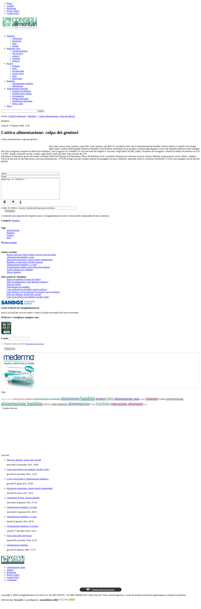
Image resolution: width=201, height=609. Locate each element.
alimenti (16, 61)
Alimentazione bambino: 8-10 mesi (22, 530)
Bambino (11, 81)
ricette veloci (18, 73)
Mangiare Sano (13, 48)
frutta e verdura (7, 403)
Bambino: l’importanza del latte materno (25, 266)
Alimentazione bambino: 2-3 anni (22, 269)
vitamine (16, 58)
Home (9, 3)
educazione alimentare (127, 408)
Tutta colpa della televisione (19, 540)
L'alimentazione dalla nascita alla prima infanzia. (28, 271)
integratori (17, 41)
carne (142, 403)
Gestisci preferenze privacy (100, 593)
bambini (88, 402)
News (9, 106)
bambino (10, 237)
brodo (92, 408)
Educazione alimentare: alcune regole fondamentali (30, 264)
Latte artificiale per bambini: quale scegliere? (27, 293)
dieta (14, 43)
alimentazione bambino (22, 83)
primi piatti (17, 78)
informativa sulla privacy (34, 348)
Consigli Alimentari (17, 116)
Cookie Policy (13, 13)
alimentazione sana (126, 403)
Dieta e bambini (14, 276)
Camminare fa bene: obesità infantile (23, 502)
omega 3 (16, 56)
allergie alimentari (20, 98)
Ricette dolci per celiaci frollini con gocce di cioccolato (31, 259)
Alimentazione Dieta (16, 571)
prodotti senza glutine (22, 93)
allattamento (17, 86)
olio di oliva (17, 53)
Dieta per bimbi (14, 288)
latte (110, 402)
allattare (47, 408)
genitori (101, 403)
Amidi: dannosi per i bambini (20, 274)
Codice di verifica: (9, 212)
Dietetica (11, 36)
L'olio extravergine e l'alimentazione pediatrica (27, 483)
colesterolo (17, 38)
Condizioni (12, 584)
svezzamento (18, 96)
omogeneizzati (174, 403)
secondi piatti (18, 71)
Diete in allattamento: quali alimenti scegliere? (27, 286)
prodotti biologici (20, 51)
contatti (10, 574)
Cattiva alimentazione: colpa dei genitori (57, 116)
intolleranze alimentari (22, 101)
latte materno (60, 408)
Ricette (10, 63)
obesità (15, 46)
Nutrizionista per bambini (18, 291)
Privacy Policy (13, 11)
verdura (10, 239)
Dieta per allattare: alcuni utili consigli (24, 298)
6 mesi (161, 402)
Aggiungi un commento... (34, 191)
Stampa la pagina (10, 247)
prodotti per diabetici (21, 91)
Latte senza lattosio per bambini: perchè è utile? (28, 301)
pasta (14, 68)
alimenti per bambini (23, 403)
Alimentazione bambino (17, 549)
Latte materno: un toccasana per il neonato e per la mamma (33, 296)
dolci (14, 76)
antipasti (16, 66)
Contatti (10, 6)
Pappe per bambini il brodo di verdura (24, 283)
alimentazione (13, 234)
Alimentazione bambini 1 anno (20, 261)
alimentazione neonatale (47, 402)
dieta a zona (17, 103)
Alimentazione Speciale (17, 88)
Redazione (11, 8)
